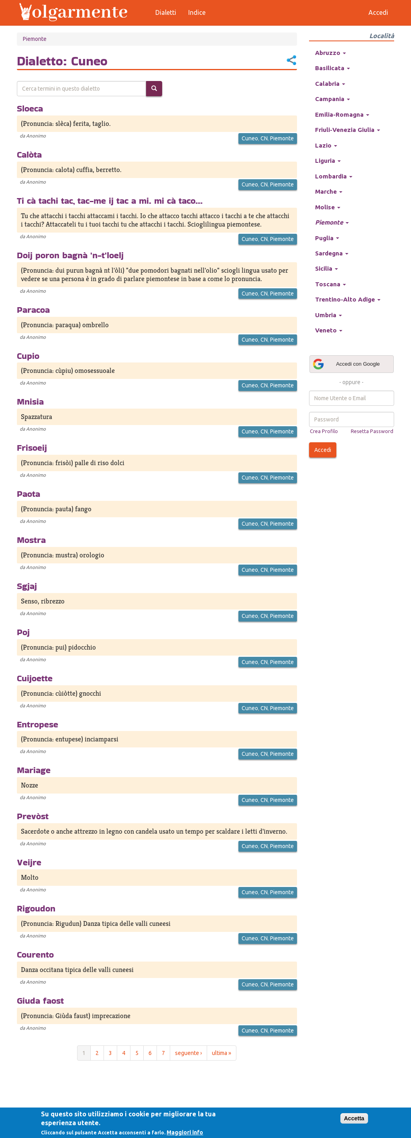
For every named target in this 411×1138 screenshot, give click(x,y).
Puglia (327, 238)
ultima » (221, 1053)
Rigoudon (36, 908)
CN (264, 138)
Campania (332, 98)
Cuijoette (35, 678)
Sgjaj (27, 585)
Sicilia (326, 268)
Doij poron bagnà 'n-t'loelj (70, 255)
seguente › (188, 1053)
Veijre (29, 862)
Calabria (330, 83)
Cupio (28, 355)
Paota (28, 493)
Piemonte (35, 39)
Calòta (29, 154)
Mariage (34, 769)
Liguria (328, 160)
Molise (327, 207)
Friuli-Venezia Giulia (347, 129)
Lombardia (333, 176)
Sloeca (30, 108)
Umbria (328, 315)
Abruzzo (330, 52)
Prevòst (33, 816)
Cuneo (250, 138)
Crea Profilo (324, 431)
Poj (23, 632)
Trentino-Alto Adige (347, 299)
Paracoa (33, 309)
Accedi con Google (346, 364)
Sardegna (331, 253)
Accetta (354, 1118)
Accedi (322, 450)
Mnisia (30, 401)
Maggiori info (185, 1132)
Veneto (328, 330)
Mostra (31, 539)
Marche (328, 191)
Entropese (37, 724)
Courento (35, 954)
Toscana (330, 284)
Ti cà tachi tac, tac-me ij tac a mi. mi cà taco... (110, 200)
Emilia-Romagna (342, 114)
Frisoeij (32, 447)
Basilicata (332, 68)
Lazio (326, 145)
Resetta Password (372, 431)
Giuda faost (40, 1000)
